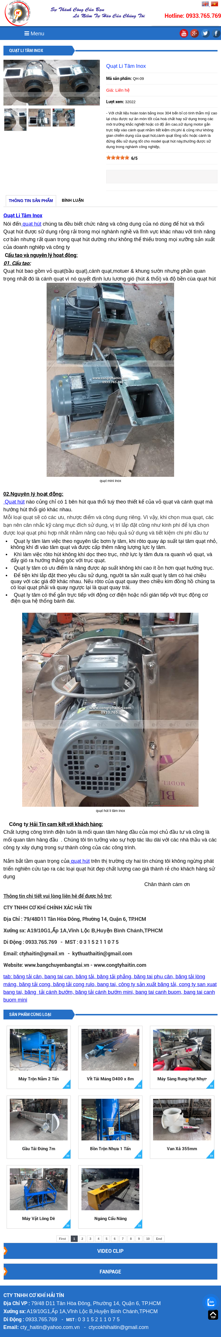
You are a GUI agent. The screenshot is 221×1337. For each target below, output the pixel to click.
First (62, 1238)
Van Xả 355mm (182, 1148)
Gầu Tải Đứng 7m (38, 1148)
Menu (34, 33)
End (159, 1238)
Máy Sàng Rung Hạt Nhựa (182, 1078)
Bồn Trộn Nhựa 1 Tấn (110, 1148)
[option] (15, 119)
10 (148, 1238)
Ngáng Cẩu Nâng (110, 1218)
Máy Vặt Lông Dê (38, 1218)
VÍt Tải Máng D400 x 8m (110, 1078)
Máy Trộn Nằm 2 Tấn (38, 1078)
